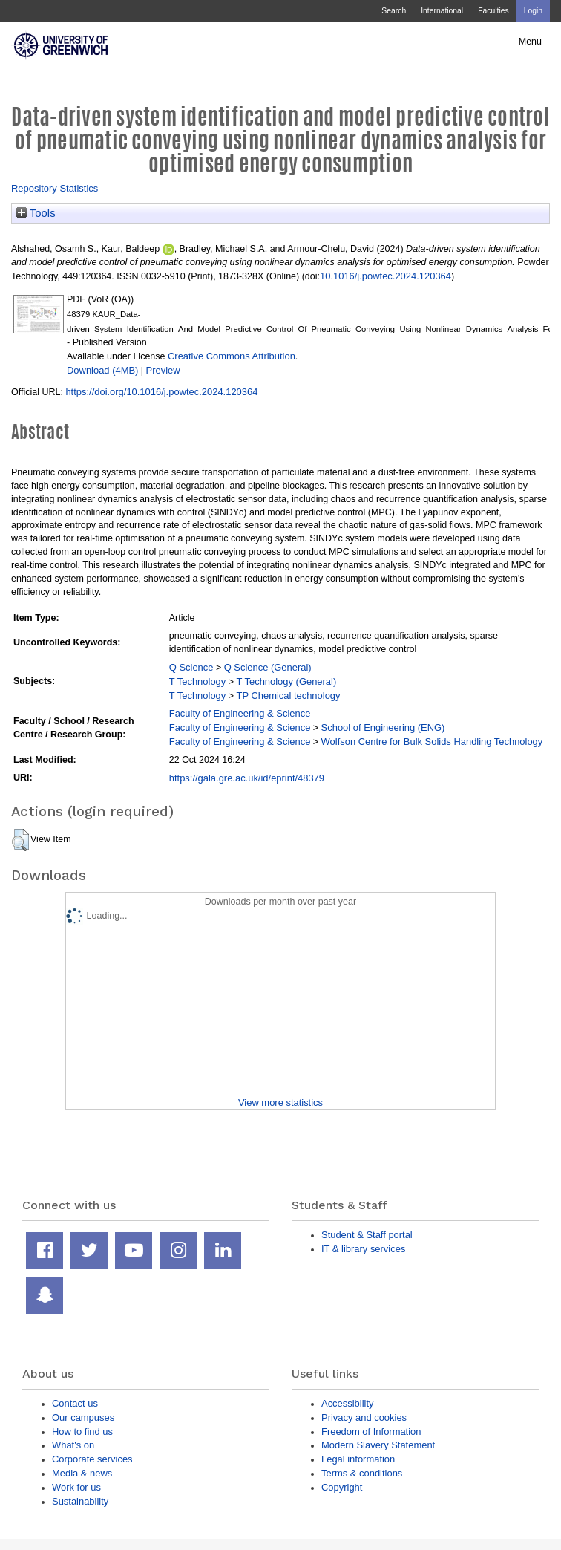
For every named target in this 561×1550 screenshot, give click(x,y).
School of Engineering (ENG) (383, 727)
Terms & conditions (361, 1473)
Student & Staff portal (367, 1234)
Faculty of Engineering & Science (240, 713)
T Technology (197, 681)
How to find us (82, 1431)
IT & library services (363, 1248)
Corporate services (92, 1459)
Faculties (493, 11)
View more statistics (280, 1102)
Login (533, 11)
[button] (20, 840)
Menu (530, 41)
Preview (163, 370)
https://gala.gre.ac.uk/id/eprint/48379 (246, 778)
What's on (73, 1444)
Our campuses (83, 1417)
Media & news (82, 1473)
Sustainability (80, 1501)
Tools (36, 213)
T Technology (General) (287, 681)
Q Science (191, 667)
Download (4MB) (102, 370)
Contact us (75, 1403)
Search (393, 11)
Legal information (358, 1459)
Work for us (76, 1487)
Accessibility (347, 1403)
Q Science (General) (268, 667)
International (442, 11)
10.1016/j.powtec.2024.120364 (385, 275)
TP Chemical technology (289, 695)
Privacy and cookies (364, 1417)
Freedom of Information (371, 1431)
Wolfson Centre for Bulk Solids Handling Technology (432, 741)
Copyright (341, 1487)
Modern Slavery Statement (378, 1444)
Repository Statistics (54, 188)
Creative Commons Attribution (231, 356)
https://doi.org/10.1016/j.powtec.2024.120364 (161, 391)
